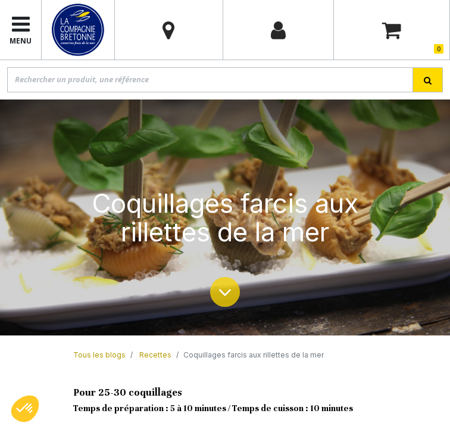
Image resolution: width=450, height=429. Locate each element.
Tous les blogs (99, 354)
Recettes (155, 354)
